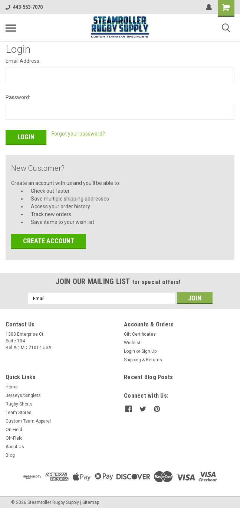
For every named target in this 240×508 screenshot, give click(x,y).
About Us (15, 444)
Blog (10, 453)
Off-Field (14, 436)
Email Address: (23, 61)
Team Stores (19, 410)
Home (12, 385)
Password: (18, 97)
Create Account (48, 239)
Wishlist (132, 340)
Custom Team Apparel (28, 419)
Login (129, 349)
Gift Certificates (140, 332)
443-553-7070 (24, 7)
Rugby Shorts (19, 402)
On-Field (14, 427)
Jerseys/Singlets (23, 393)
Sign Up (149, 349)
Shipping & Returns (143, 358)
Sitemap (90, 500)
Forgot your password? (78, 134)
